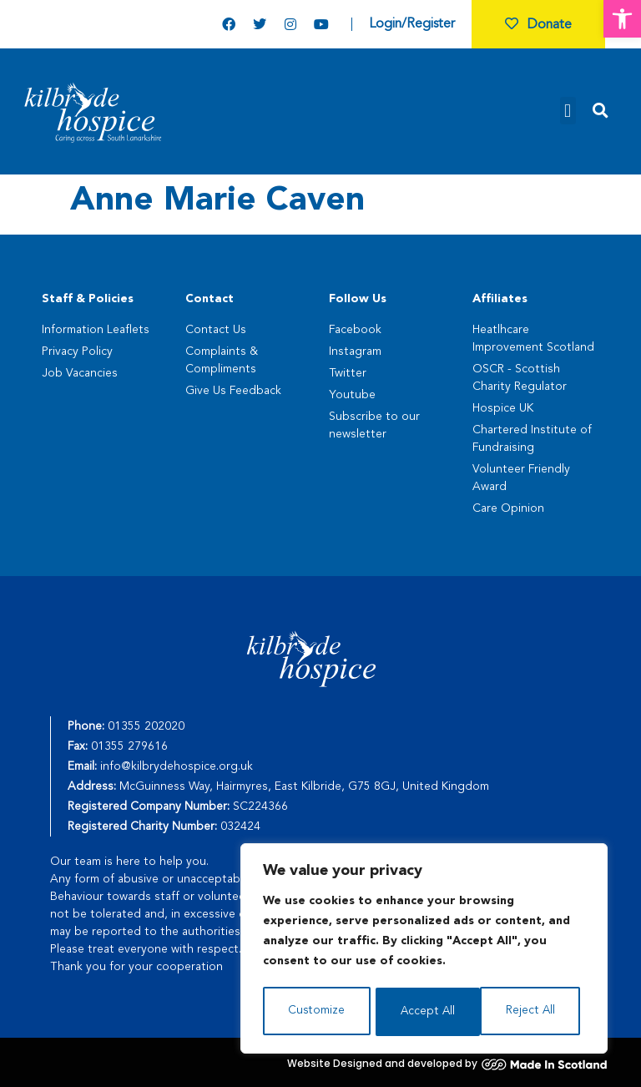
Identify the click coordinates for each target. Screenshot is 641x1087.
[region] (424, 950)
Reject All (425, 1012)
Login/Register (412, 24)
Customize (316, 1012)
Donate (538, 25)
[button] (622, 19)
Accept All (533, 1012)
